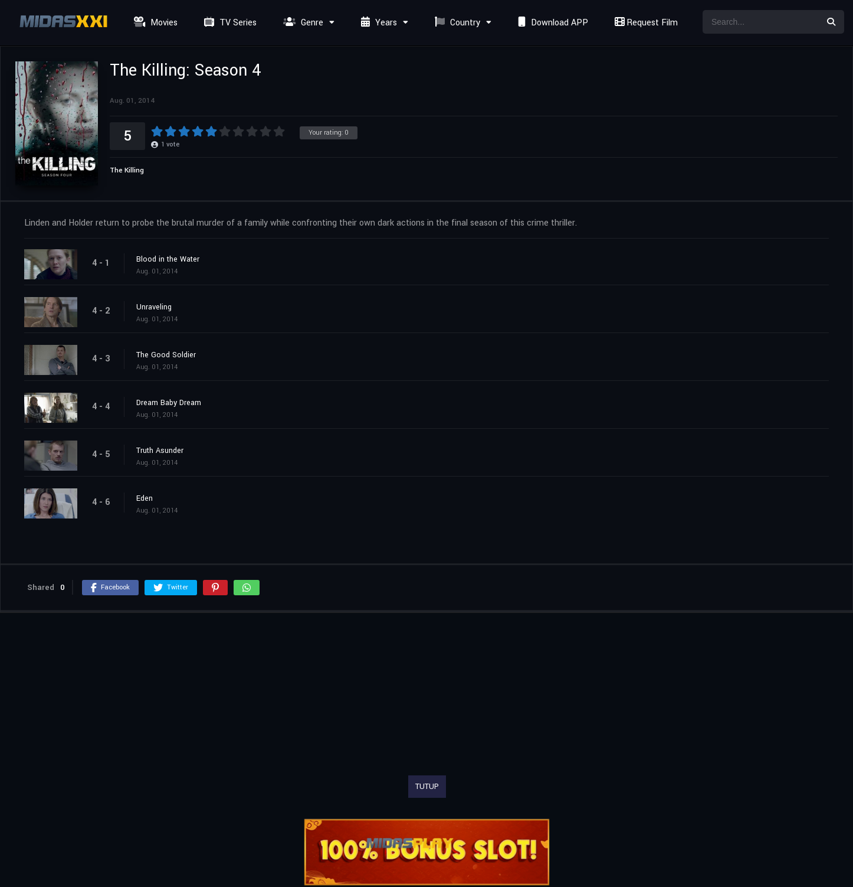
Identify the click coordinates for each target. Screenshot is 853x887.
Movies (154, 23)
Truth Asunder (159, 450)
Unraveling (154, 307)
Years (377, 23)
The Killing (127, 170)
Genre (301, 23)
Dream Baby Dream (168, 402)
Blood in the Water (167, 259)
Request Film (645, 23)
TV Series (229, 23)
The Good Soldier (166, 355)
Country (456, 23)
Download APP (551, 23)
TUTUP (427, 786)
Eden (144, 498)
